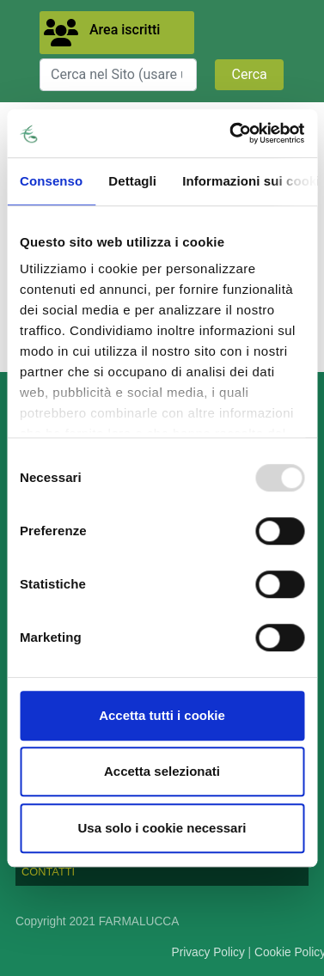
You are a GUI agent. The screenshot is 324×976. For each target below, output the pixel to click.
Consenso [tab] (51, 181)
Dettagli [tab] (132, 181)
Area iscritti (124, 29)
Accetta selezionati (162, 771)
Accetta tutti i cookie (162, 715)
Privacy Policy (208, 952)
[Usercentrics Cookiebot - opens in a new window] (231, 133)
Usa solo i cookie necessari (162, 827)
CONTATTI (48, 871)
